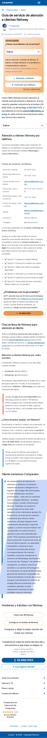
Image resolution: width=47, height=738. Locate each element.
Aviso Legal (33, 726)
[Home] (3, 10)
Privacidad (14, 726)
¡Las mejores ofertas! (24, 667)
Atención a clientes (23, 78)
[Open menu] (39, 2)
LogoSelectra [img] (11, 735)
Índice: (10, 51)
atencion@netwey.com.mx (20, 340)
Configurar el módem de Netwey (23, 622)
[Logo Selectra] (7, 2)
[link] (10, 709)
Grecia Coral (15, 26)
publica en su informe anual (32, 299)
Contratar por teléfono (23, 85)
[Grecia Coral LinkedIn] (4, 29)
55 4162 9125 (23, 313)
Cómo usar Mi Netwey (24, 615)
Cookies (24, 726)
